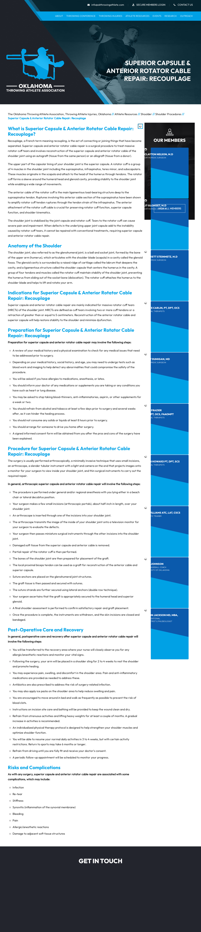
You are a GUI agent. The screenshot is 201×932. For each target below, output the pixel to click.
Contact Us (185, 4)
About (59, 15)
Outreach (186, 15)
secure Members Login (150, 4)
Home (49, 16)
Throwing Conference (80, 15)
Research (171, 15)
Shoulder (146, 114)
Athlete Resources (137, 15)
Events (157, 15)
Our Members (170, 140)
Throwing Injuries (110, 15)
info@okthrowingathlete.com (107, 4)
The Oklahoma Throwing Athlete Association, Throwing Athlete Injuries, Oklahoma (59, 114)
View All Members (169, 208)
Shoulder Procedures (168, 114)
